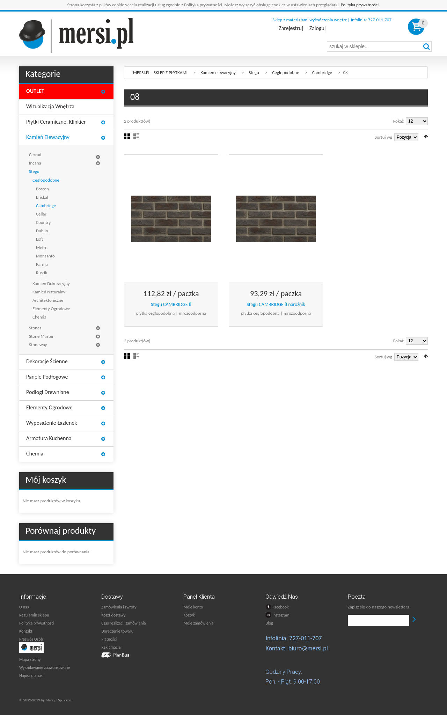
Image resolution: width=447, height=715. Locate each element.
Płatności (109, 639)
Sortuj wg (383, 137)
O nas (24, 607)
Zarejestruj (291, 28)
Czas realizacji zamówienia (123, 623)
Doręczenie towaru (117, 631)
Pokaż (398, 121)
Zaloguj (317, 28)
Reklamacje (110, 647)
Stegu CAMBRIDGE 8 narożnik (276, 304)
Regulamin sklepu (34, 615)
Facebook (276, 607)
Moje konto (193, 607)
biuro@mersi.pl (308, 648)
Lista (136, 136)
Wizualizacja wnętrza (50, 106)
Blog (269, 623)
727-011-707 (305, 638)
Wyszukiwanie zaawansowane (44, 667)
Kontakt (25, 631)
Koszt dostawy (113, 615)
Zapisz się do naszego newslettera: (379, 607)
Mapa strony (30, 659)
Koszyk (189, 615)
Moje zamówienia (198, 623)
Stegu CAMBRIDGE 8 (171, 304)
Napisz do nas (31, 675)
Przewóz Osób (31, 639)
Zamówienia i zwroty (118, 607)
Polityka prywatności (360, 4)
